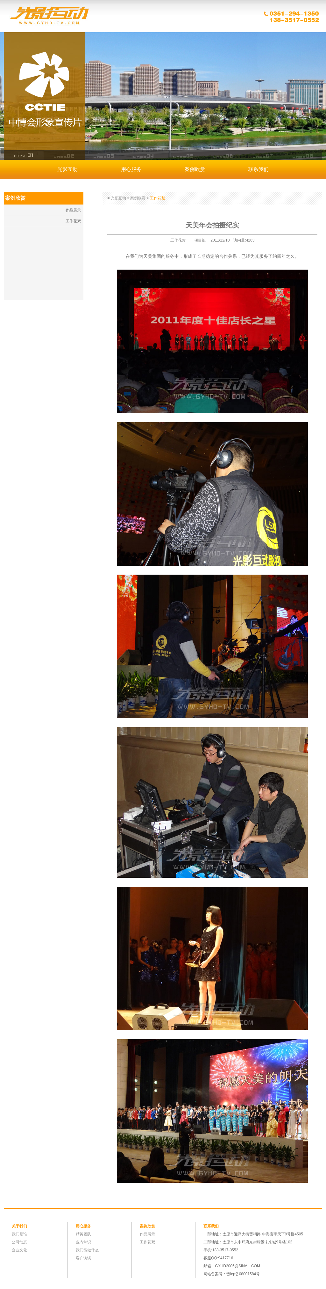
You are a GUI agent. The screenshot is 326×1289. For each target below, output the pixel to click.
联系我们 (258, 169)
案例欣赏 (195, 169)
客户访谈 (83, 1258)
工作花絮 (73, 221)
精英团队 (83, 1234)
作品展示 (73, 210)
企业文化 (19, 1250)
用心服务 (131, 169)
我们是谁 (19, 1234)
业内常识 (83, 1242)
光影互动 (48, 16)
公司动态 (19, 1242)
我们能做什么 (87, 1250)
